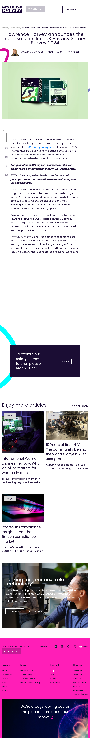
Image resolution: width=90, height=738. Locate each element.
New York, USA (79, 682)
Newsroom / (16, 27)
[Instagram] (61, 646)
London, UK (78, 675)
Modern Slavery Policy (30, 682)
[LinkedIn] (54, 646)
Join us (5, 690)
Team (4, 686)
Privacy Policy (26, 671)
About (5, 671)
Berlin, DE (77, 678)
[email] (6, 174)
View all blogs (80, 405)
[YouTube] (82, 646)
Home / (6, 27)
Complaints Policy (28, 678)
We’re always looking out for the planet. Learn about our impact (45, 712)
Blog (52, 671)
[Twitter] (74, 646)
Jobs (4, 682)
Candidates (7, 675)
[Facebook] (67, 646)
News (52, 675)
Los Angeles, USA (80, 694)
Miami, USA (78, 686)
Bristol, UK (77, 671)
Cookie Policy (26, 675)
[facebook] (6, 148)
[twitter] (6, 166)
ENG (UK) (36, 9)
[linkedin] (6, 157)
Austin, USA (78, 690)
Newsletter (55, 682)
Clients (5, 678)
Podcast (53, 678)
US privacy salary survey (42, 147)
